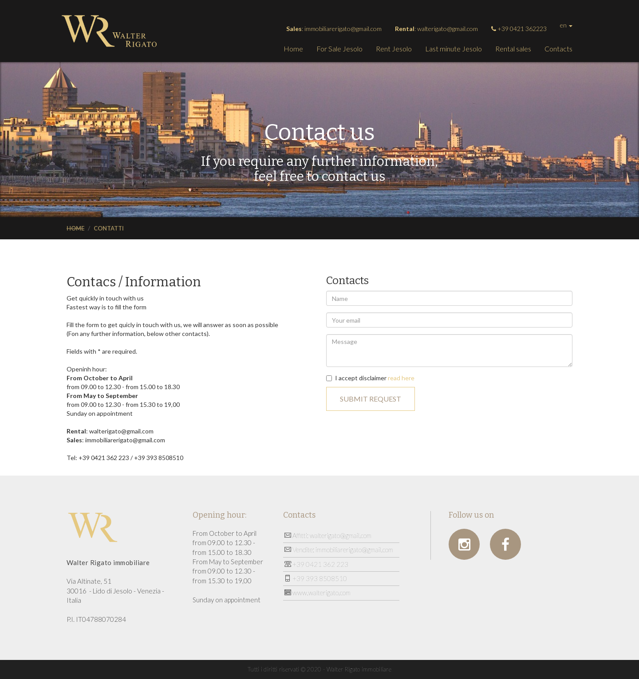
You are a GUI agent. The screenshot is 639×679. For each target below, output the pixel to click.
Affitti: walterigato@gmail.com (327, 535)
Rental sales (513, 48)
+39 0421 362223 (519, 28)
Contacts (558, 48)
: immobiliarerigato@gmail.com (334, 28)
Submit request (370, 398)
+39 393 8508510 (315, 578)
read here (401, 378)
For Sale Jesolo (339, 48)
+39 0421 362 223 (316, 564)
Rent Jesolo (394, 48)
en (566, 25)
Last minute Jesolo (453, 48)
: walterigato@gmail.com (436, 28)
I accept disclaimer (370, 378)
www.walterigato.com (317, 593)
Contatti (109, 228)
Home (293, 48)
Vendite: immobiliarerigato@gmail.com (338, 550)
